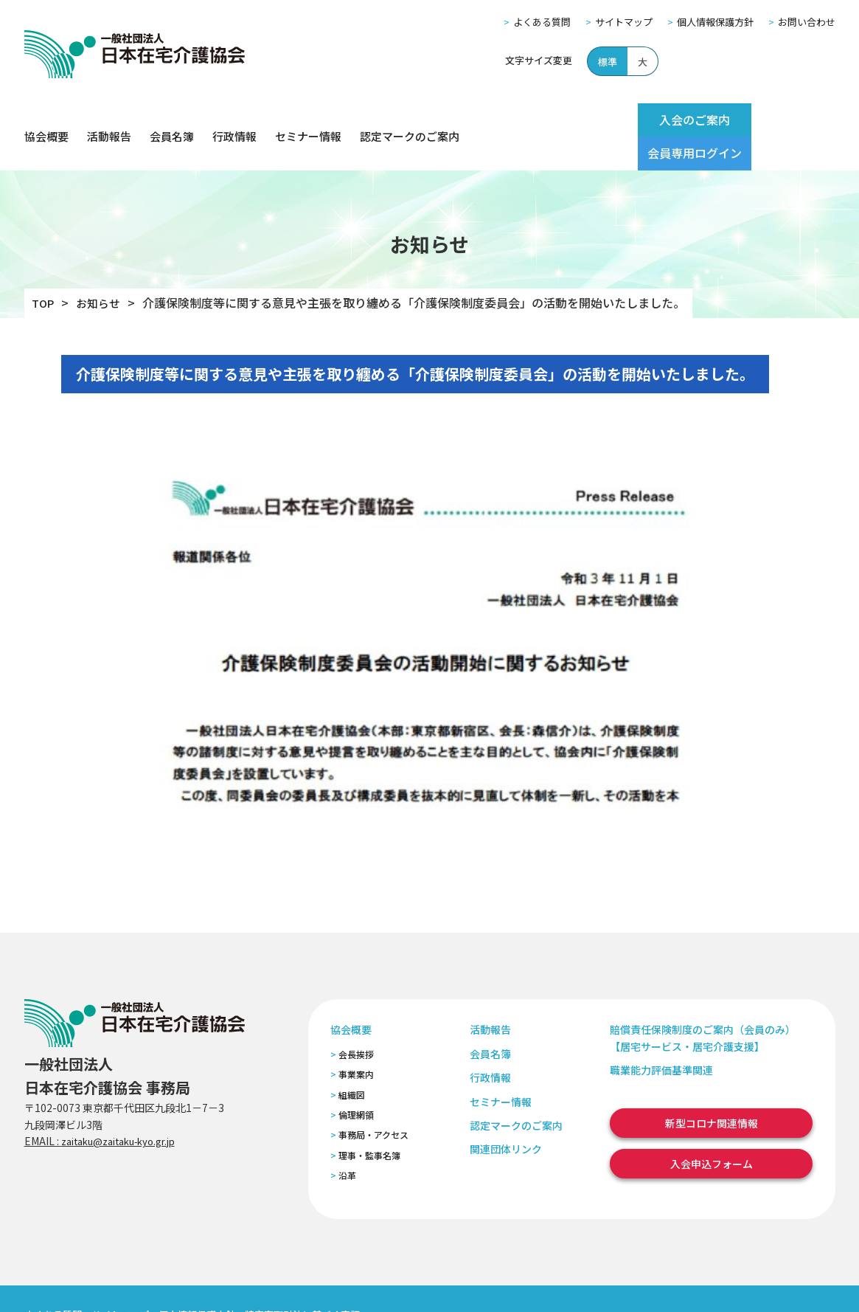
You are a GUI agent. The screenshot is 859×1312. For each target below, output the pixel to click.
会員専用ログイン (778, 119)
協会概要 (46, 120)
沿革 (347, 1142)
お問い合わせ (806, 22)
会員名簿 (172, 120)
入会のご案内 (660, 119)
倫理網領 (356, 1080)
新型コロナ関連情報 (711, 1089)
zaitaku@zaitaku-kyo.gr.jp (126, 1106)
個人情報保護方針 (715, 22)
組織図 (351, 1060)
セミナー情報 (308, 120)
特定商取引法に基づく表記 (302, 1281)
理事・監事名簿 (369, 1121)
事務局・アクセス (373, 1101)
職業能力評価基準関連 (661, 1036)
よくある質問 (542, 22)
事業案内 (356, 1041)
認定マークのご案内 (409, 120)
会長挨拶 (356, 1020)
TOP (44, 269)
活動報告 (109, 120)
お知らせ (101, 269)
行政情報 (234, 120)
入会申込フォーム (711, 1129)
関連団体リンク (506, 1115)
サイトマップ (624, 22)
